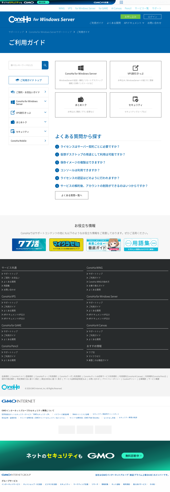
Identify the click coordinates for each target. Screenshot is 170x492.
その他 (152, 484)
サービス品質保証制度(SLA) (75, 379)
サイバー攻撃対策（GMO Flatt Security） (85, 418)
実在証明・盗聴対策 (9, 418)
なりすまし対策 (109, 418)
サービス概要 (153, 379)
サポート (156, 8)
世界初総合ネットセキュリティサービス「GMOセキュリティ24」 (26, 414)
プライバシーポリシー (111, 379)
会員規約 (5, 376)
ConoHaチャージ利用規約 (46, 376)
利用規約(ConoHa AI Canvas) (131, 376)
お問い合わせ (154, 22)
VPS (70, 8)
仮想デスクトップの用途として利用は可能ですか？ (92, 154)
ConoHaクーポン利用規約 (70, 376)
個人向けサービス (139, 484)
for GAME (103, 8)
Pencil (128, 8)
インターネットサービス (11, 484)
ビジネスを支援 (51, 484)
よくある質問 (114, 22)
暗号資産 (126, 484)
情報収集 (105, 484)
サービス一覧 (142, 8)
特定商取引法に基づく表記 (28, 379)
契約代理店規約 (8, 379)
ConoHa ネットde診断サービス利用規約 (100, 376)
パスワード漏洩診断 (61, 414)
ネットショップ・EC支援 (32, 484)
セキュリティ (65, 484)
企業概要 (142, 379)
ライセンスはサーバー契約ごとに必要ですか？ (90, 146)
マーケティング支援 (80, 484)
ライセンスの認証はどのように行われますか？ (90, 178)
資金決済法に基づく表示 (51, 379)
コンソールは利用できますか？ (80, 170)
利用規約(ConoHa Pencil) (155, 376)
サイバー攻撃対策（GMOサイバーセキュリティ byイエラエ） (43, 418)
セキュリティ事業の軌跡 (128, 417)
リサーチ (95, 484)
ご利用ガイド (96, 22)
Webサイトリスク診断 (81, 414)
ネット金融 (116, 484)
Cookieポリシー (129, 379)
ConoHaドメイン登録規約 (22, 376)
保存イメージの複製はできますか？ (83, 162)
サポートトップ (16, 31)
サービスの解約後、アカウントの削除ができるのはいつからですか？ (104, 186)
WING (62, 8)
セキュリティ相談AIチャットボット (106, 414)
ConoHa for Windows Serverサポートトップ (50, 31)
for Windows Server (85, 8)
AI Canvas (116, 8)
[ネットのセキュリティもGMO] (25, 2)
